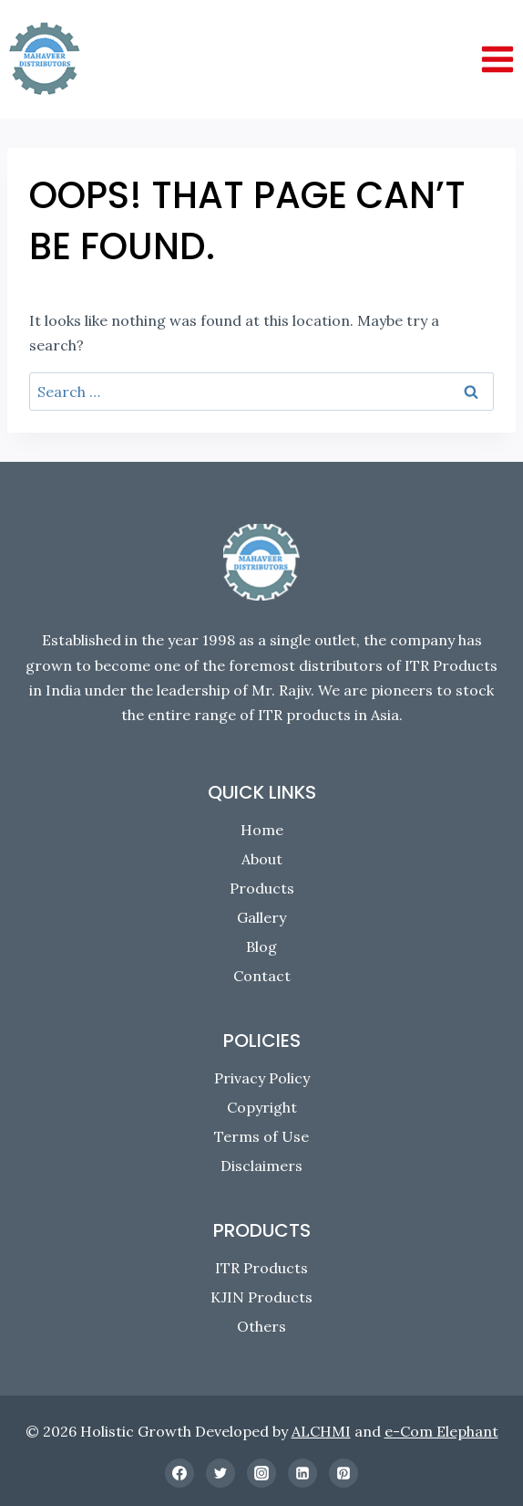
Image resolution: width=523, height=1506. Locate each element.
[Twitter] (220, 1473)
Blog (261, 946)
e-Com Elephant (441, 1431)
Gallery (261, 917)
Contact (262, 976)
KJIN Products (261, 1297)
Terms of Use (261, 1136)
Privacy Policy (262, 1078)
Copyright (262, 1107)
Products (262, 888)
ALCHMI (321, 1431)
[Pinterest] (343, 1473)
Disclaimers (261, 1165)
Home (262, 830)
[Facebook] (179, 1473)
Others (261, 1326)
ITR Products (261, 1268)
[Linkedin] (302, 1473)
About (261, 859)
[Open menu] (497, 59)
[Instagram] (261, 1473)
